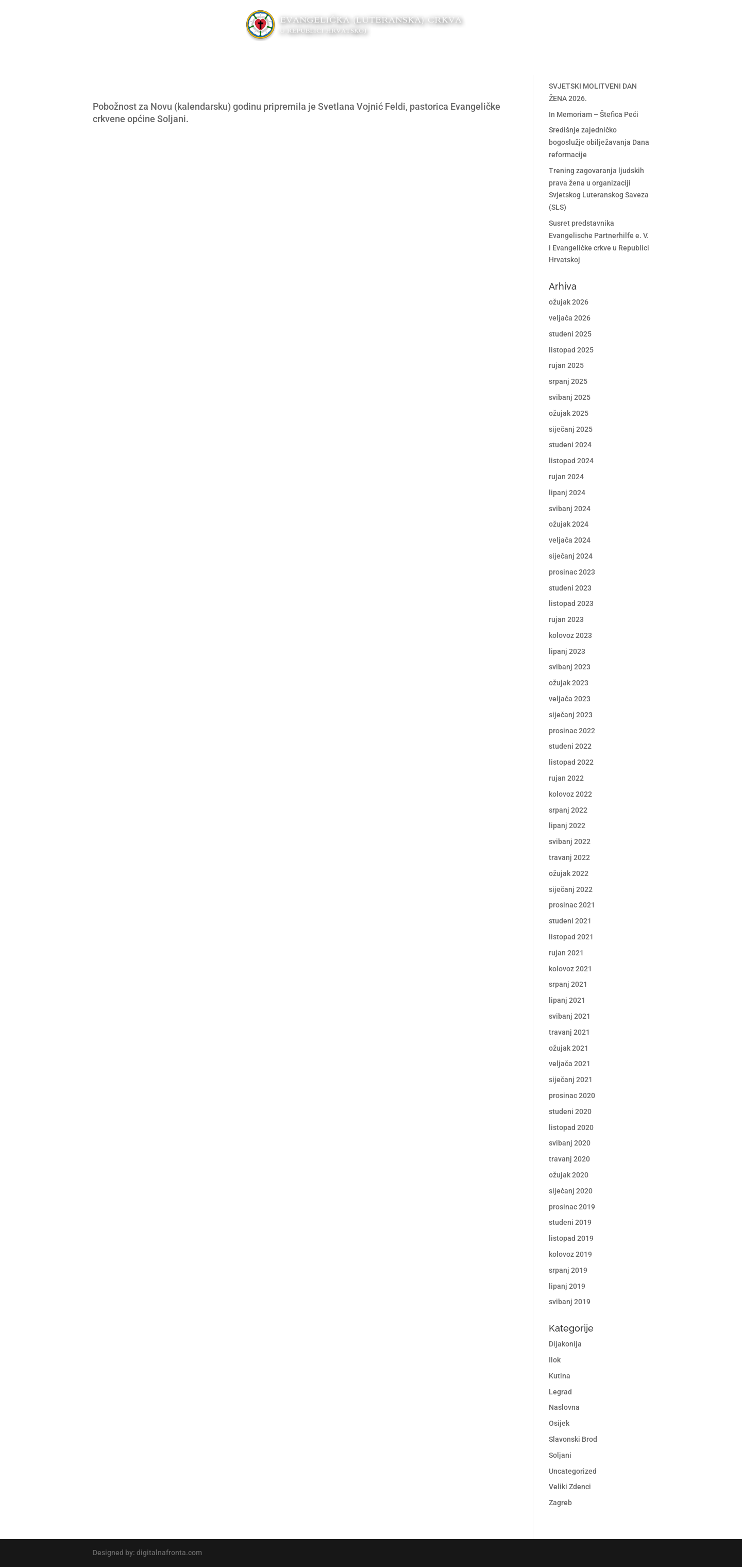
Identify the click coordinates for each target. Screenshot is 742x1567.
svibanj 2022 (570, 841)
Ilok (555, 1360)
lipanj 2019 (567, 1286)
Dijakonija (565, 1344)
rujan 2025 (566, 365)
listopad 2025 (571, 350)
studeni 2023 (570, 588)
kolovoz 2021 (570, 969)
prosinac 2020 (572, 1095)
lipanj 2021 (567, 1000)
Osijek (559, 1423)
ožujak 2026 (568, 302)
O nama (445, 57)
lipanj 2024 (567, 492)
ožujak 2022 (568, 873)
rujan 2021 (566, 953)
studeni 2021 (570, 921)
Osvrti (407, 57)
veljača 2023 (570, 699)
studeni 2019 (570, 1222)
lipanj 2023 (567, 651)
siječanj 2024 (571, 556)
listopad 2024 (571, 461)
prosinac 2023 (572, 572)
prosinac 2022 (572, 731)
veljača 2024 (570, 540)
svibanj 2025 (570, 397)
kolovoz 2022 (570, 794)
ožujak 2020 (568, 1175)
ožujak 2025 (568, 413)
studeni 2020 (570, 1111)
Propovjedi (360, 57)
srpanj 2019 (568, 1270)
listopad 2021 (571, 937)
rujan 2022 (566, 778)
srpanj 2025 (568, 381)
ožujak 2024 (568, 524)
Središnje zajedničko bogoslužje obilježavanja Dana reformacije (599, 142)
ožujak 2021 (568, 1048)
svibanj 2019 (570, 1302)
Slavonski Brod (573, 1439)
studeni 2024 (570, 445)
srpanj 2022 (568, 810)
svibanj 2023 (570, 667)
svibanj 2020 (570, 1143)
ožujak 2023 (568, 683)
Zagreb (560, 1502)
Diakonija (306, 57)
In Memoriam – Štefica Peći (593, 114)
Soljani (560, 1455)
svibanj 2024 (570, 508)
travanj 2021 (569, 1032)
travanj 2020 (569, 1159)
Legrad (560, 1392)
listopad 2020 (571, 1127)
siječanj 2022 (571, 889)
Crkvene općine (235, 57)
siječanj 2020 (571, 1191)
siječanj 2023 (571, 715)
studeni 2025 (570, 334)
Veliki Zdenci (570, 1486)
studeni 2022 (570, 746)
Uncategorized (573, 1471)
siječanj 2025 (571, 429)
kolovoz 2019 (570, 1254)
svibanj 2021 (570, 1016)
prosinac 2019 (572, 1207)
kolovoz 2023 (570, 635)
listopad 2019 (571, 1238)
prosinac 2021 (572, 905)
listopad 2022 (571, 762)
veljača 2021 (570, 1063)
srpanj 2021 (568, 984)
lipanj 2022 (567, 825)
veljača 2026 (570, 318)
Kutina (559, 1376)
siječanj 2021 (571, 1079)
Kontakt (498, 57)
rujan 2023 (566, 619)
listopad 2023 (571, 603)
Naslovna (564, 1407)
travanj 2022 (569, 857)
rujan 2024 (566, 477)
